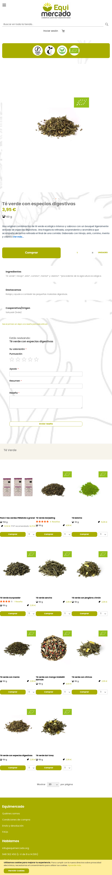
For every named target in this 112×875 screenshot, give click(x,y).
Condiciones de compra (16, 820)
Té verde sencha (44, 598)
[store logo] (56, 10)
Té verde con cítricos (82, 677)
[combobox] (52, 24)
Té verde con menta (10, 677)
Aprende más (74, 865)
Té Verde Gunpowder (10, 598)
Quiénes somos (11, 813)
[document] (56, 867)
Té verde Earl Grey (45, 756)
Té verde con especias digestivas (16, 756)
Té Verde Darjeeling (45, 518)
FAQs (5, 832)
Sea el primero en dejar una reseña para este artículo (25, 324)
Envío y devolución (12, 826)
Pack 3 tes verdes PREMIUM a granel (17, 518)
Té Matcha (77, 518)
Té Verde (10, 450)
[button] (53, 199)
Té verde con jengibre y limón (86, 598)
